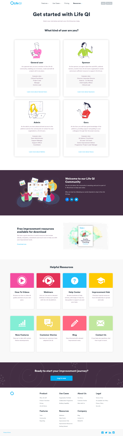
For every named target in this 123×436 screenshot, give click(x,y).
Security (98, 406)
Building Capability (64, 403)
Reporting (42, 421)
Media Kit (80, 421)
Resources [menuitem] (77, 3)
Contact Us (81, 418)
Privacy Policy (99, 403)
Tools (41, 415)
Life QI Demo (43, 406)
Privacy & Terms (7, 432)
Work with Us (81, 403)
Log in (103, 3)
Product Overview (44, 400)
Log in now (61, 378)
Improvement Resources (65, 423)
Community (43, 418)
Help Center (62, 418)
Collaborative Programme (66, 400)
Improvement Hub (64, 421)
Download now (21, 244)
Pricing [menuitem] (66, 3)
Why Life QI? (43, 398)
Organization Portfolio (65, 398)
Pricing (41, 403)
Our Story (80, 398)
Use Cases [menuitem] (56, 3)
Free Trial (109, 3)
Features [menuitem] (44, 3)
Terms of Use (99, 398)
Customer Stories (82, 400)
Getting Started (63, 426)
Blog (79, 415)
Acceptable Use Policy (102, 400)
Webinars (61, 415)
